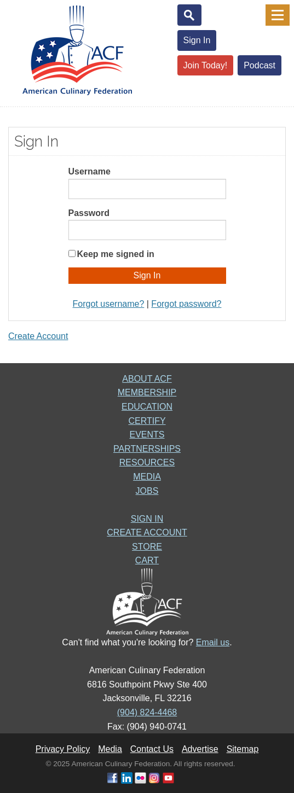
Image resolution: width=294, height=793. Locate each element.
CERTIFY (146, 420)
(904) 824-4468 (147, 712)
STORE (147, 546)
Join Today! (205, 65)
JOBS (147, 490)
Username (89, 171)
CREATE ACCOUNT (147, 532)
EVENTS (146, 434)
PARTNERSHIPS (147, 448)
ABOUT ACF (146, 378)
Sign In (197, 40)
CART (147, 560)
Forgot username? (109, 303)
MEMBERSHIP (147, 392)
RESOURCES (147, 462)
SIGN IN (147, 518)
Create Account (38, 336)
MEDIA (147, 476)
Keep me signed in (115, 254)
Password (89, 213)
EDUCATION (147, 406)
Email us (212, 642)
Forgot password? (186, 303)
